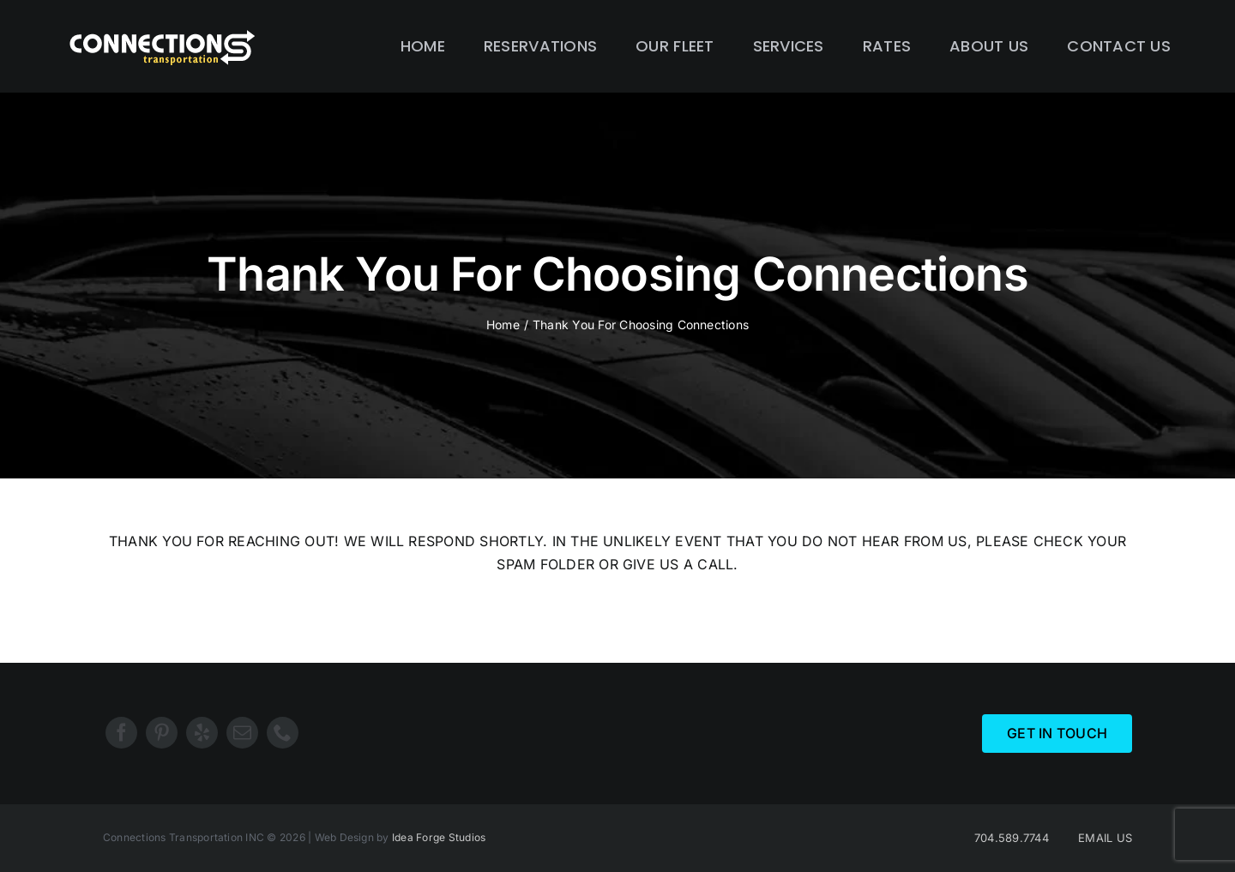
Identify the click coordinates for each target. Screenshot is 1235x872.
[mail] (242, 733)
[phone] (282, 733)
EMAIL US (1105, 838)
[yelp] (202, 733)
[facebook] (121, 733)
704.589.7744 (1011, 838)
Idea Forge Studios (438, 837)
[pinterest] (162, 733)
